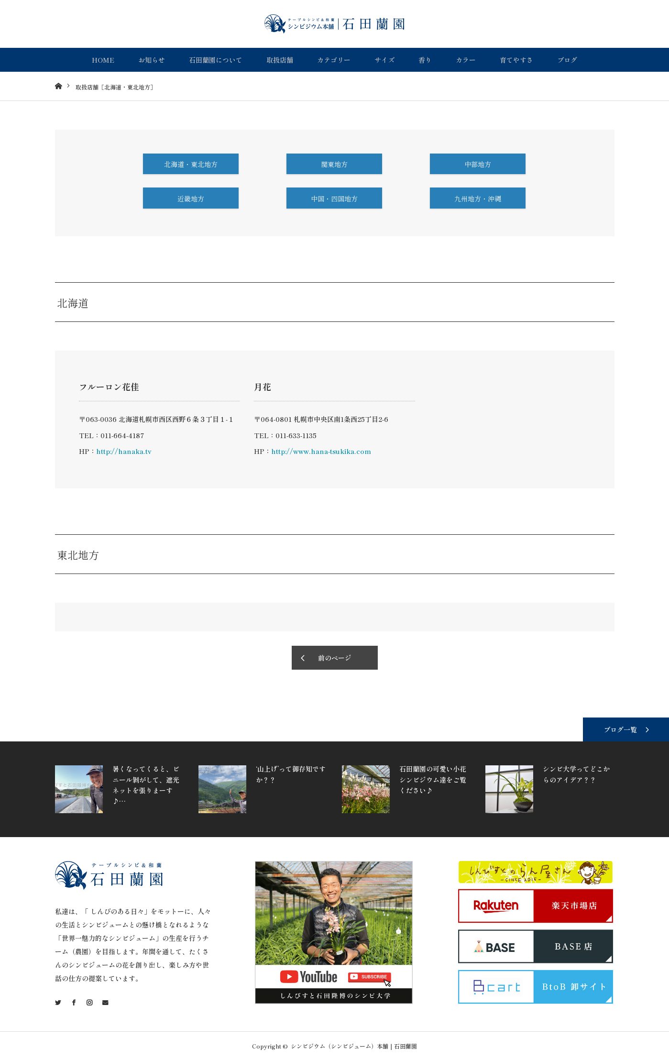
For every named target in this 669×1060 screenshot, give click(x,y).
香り (425, 60)
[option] (124, 789)
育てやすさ (516, 60)
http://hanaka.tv (124, 451)
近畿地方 (190, 198)
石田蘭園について (215, 60)
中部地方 (477, 164)
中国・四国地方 (334, 198)
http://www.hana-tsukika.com (321, 451)
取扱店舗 (279, 60)
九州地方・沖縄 (477, 198)
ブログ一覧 (620, 729)
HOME (103, 60)
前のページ (334, 657)
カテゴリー (334, 60)
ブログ (567, 60)
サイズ (384, 60)
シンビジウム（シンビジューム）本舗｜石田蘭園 (354, 1046)
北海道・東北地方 (191, 164)
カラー (466, 60)
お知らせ (151, 60)
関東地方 (334, 164)
